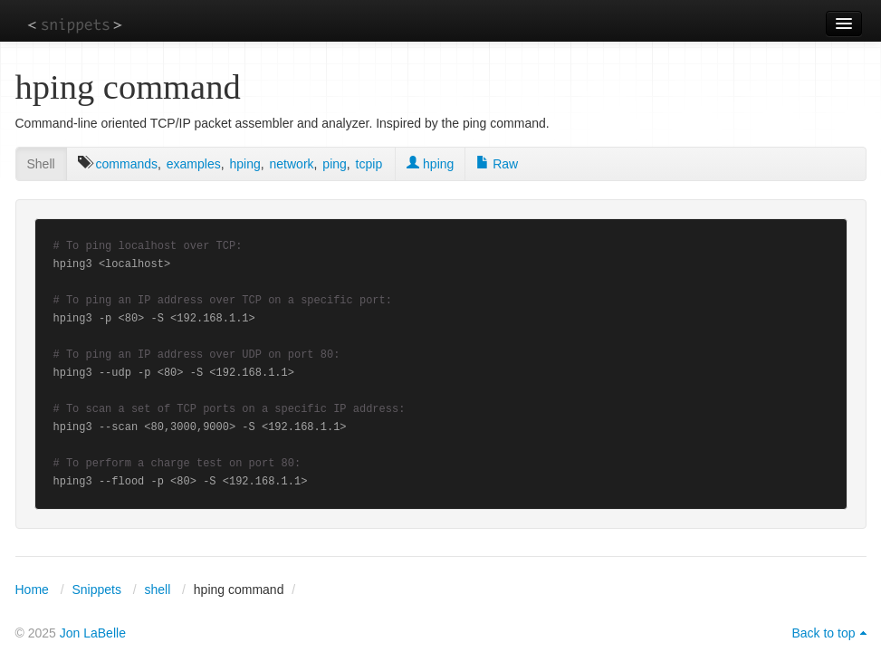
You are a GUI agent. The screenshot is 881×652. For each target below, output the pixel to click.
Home (32, 589)
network (292, 164)
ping (334, 164)
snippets (74, 24)
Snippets (96, 589)
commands (127, 164)
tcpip (369, 164)
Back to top (823, 633)
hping (244, 164)
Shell (41, 164)
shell (157, 589)
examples (194, 164)
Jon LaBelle (93, 633)
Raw (497, 164)
